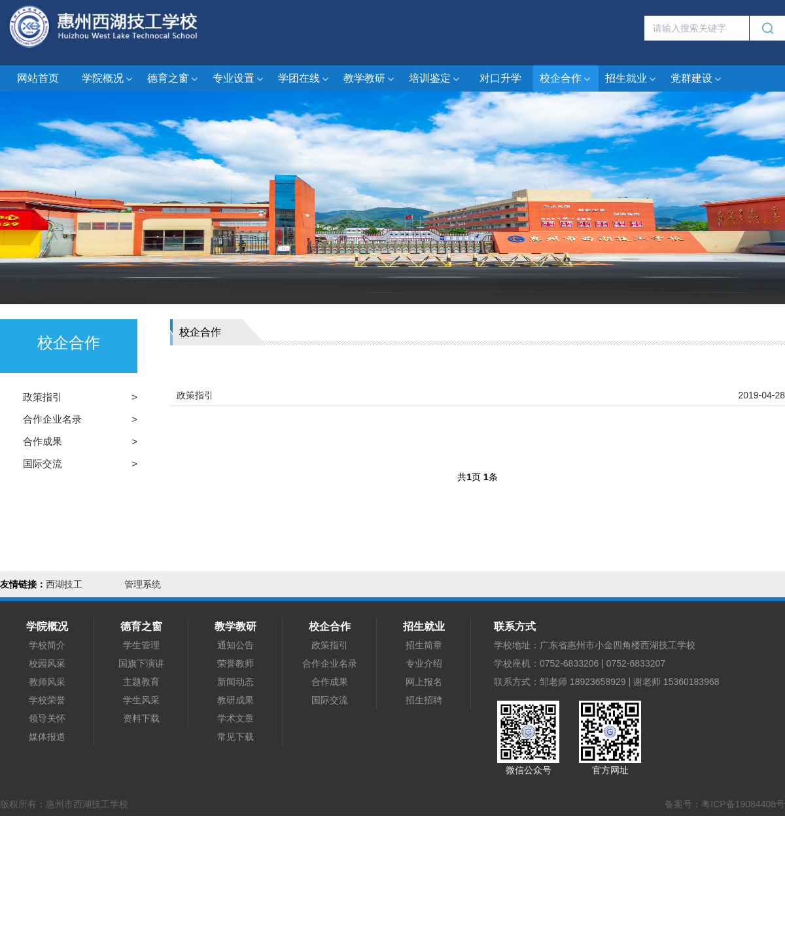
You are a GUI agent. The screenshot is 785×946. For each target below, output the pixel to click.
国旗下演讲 (141, 663)
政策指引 (42, 396)
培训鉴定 (435, 79)
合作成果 (42, 441)
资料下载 (141, 718)
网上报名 (424, 681)
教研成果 (235, 700)
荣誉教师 (235, 663)
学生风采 (141, 700)
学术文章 (235, 718)
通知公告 (235, 645)
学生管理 (141, 645)
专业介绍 (424, 663)
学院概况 (108, 79)
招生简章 (424, 645)
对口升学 (500, 78)
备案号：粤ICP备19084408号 (725, 804)
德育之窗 (173, 79)
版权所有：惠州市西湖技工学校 (64, 804)
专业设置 (239, 79)
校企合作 (566, 79)
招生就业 (631, 79)
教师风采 (47, 681)
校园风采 (47, 663)
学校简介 (47, 645)
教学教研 (369, 79)
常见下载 (235, 736)
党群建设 (697, 79)
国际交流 (42, 463)
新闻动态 (235, 681)
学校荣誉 (47, 700)
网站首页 (38, 78)
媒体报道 (47, 736)
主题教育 (141, 681)
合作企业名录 (52, 419)
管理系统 (142, 584)
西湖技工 (64, 584)
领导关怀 (47, 718)
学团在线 (304, 79)
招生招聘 (424, 700)
